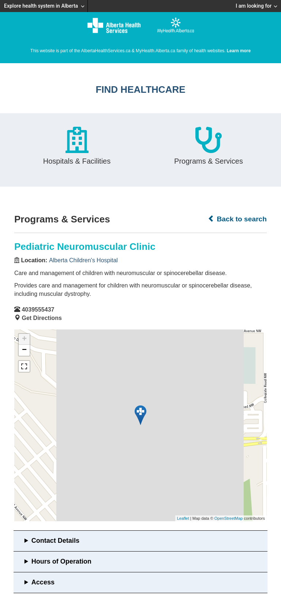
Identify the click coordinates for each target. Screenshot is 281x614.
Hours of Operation (61, 561)
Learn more (239, 50)
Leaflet (183, 518)
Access (43, 582)
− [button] (24, 350)
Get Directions (41, 318)
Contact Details (55, 540)
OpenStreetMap (228, 518)
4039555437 (38, 309)
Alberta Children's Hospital (83, 260)
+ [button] (24, 339)
